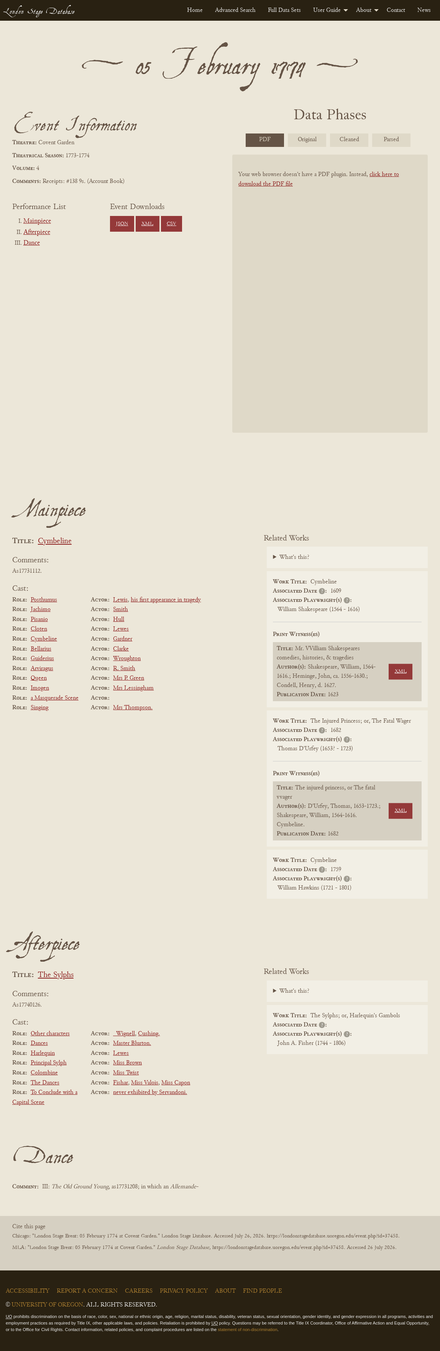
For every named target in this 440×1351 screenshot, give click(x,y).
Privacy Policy (184, 1291)
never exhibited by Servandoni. (150, 1092)
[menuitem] (195, 10)
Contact (396, 10)
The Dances (45, 1083)
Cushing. (149, 1034)
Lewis (120, 600)
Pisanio (39, 619)
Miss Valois (144, 1083)
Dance (31, 243)
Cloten (39, 629)
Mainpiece (37, 221)
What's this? (294, 557)
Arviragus (42, 669)
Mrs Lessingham (133, 688)
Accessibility (27, 1291)
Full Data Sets (284, 10)
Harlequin (43, 1053)
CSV (171, 224)
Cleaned (349, 140)
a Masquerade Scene (55, 698)
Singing (39, 708)
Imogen (40, 688)
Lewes (121, 629)
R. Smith (124, 669)
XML (147, 224)
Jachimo (41, 609)
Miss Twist (126, 1073)
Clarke (121, 649)
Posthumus (44, 600)
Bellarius (41, 649)
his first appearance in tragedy (166, 600)
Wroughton (127, 659)
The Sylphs (56, 975)
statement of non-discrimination (247, 1329)
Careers (139, 1291)
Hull (118, 619)
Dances (39, 1043)
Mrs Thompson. (133, 708)
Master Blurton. (132, 1043)
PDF (265, 140)
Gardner (122, 639)
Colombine (44, 1073)
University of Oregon (47, 1305)
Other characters (50, 1034)
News (424, 10)
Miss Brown (127, 1063)
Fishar (120, 1083)
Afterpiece (36, 232)
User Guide (327, 10)
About (363, 10)
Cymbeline (55, 541)
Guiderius (42, 659)
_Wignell (124, 1034)
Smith (120, 609)
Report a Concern (87, 1291)
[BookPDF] (330, 297)
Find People (262, 1291)
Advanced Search (235, 10)
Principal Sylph (49, 1063)
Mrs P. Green (128, 678)
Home (195, 10)
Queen (39, 678)
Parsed (391, 140)
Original (307, 140)
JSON (122, 224)
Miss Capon (175, 1083)
